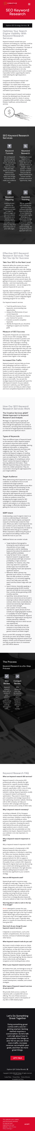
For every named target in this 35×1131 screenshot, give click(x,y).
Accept (27, 1124)
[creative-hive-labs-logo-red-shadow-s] (10, 2)
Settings (10, 1129)
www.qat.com (17, 1074)
